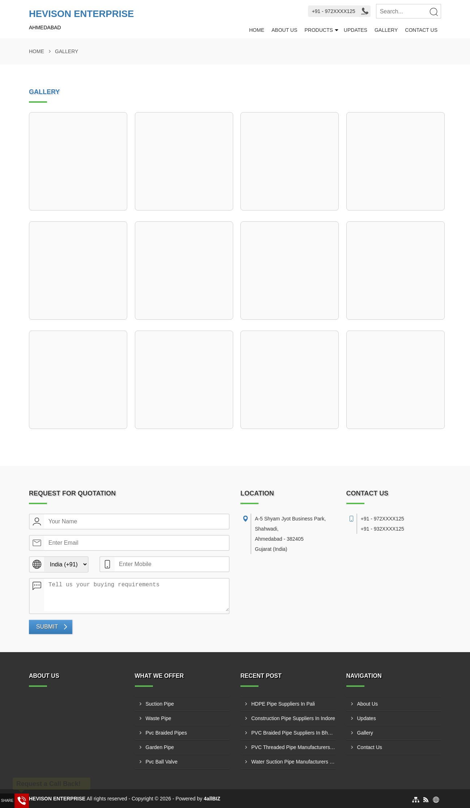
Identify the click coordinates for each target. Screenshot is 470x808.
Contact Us (421, 30)
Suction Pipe (160, 704)
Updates (355, 30)
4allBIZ (212, 798)
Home (256, 30)
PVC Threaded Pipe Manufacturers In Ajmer (293, 747)
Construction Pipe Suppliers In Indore (293, 718)
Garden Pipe (160, 747)
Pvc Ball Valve (162, 762)
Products (318, 30)
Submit (47, 627)
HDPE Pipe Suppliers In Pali (283, 704)
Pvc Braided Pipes (166, 733)
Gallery (386, 30)
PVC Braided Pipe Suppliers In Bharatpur (293, 733)
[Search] (433, 11)
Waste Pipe (158, 718)
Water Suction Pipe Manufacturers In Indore (293, 762)
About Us (284, 30)
